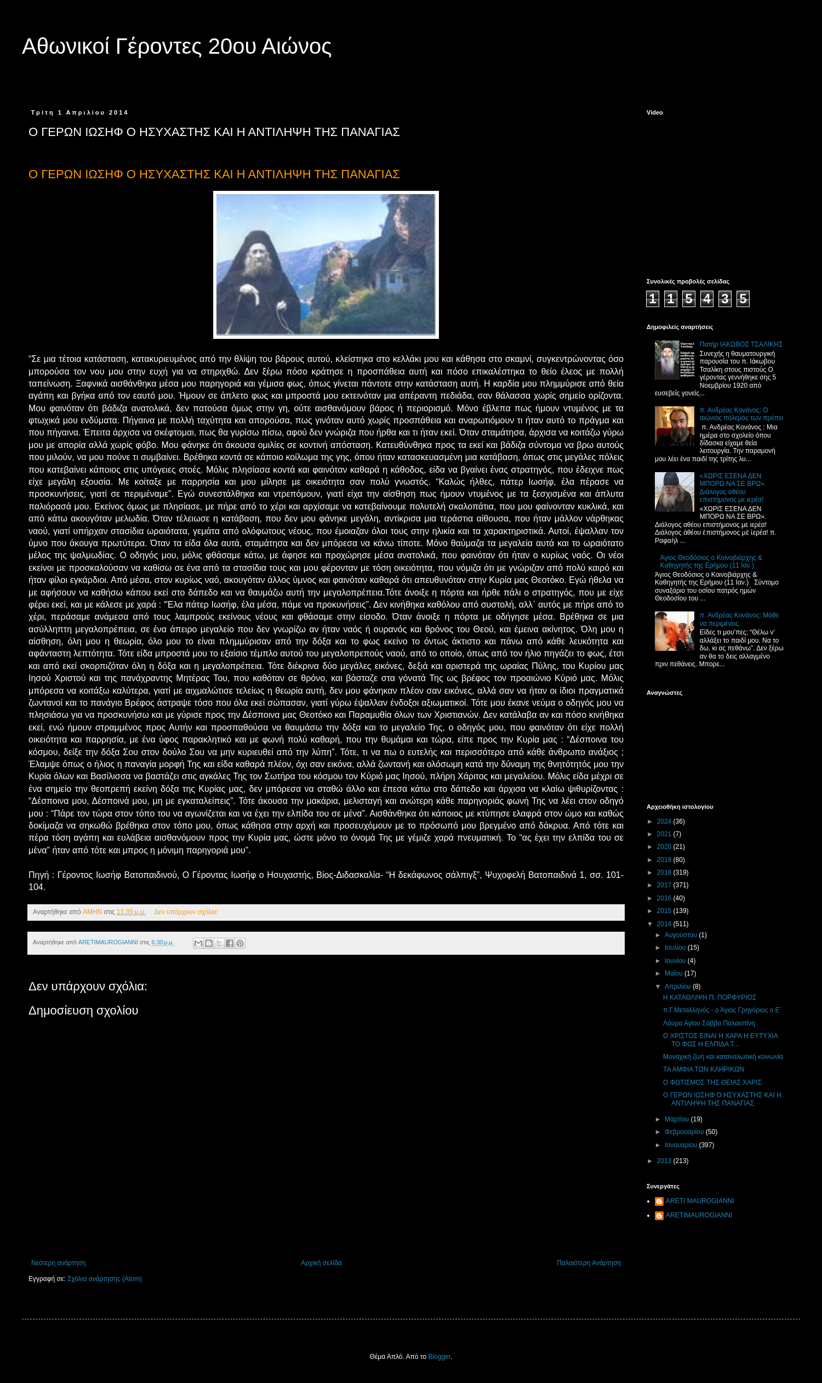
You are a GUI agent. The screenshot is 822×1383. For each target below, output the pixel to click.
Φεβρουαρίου (685, 1132)
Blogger (439, 1357)
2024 (665, 821)
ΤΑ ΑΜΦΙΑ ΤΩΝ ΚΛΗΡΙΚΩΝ (703, 1069)
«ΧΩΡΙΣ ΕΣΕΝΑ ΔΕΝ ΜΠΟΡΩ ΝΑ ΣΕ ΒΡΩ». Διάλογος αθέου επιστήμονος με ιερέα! (733, 487)
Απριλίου (679, 986)
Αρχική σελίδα (321, 1263)
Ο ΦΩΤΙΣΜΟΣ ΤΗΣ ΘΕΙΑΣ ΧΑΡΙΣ (712, 1082)
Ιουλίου (676, 947)
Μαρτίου (678, 1119)
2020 (665, 847)
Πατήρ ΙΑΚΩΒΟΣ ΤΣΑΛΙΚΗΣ (741, 344)
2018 (665, 872)
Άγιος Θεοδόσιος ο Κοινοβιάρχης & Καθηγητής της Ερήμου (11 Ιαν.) (711, 561)
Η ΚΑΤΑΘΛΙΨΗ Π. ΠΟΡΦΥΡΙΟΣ (709, 997)
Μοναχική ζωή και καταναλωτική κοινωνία (723, 1057)
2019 (665, 860)
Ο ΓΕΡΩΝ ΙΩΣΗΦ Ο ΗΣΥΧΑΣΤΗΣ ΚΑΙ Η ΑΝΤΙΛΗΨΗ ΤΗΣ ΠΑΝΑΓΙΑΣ (722, 1099)
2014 (665, 924)
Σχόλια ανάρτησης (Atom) (104, 1279)
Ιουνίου (676, 961)
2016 (665, 898)
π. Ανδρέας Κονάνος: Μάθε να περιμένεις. (739, 619)
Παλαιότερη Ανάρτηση (589, 1263)
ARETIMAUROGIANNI (699, 1215)
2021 (665, 834)
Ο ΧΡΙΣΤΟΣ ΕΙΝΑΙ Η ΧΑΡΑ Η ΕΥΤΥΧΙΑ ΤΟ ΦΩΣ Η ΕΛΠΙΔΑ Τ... (720, 1039)
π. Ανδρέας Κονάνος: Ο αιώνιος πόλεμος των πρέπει (741, 414)
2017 (665, 885)
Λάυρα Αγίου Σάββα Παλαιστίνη (709, 1023)
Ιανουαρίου (682, 1145)
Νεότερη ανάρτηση (58, 1263)
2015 (665, 911)
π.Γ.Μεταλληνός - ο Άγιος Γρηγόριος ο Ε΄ (722, 1010)
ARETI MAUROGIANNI (700, 1201)
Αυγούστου (682, 935)
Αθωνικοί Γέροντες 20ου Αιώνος (177, 46)
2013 (665, 1161)
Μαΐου (674, 973)
